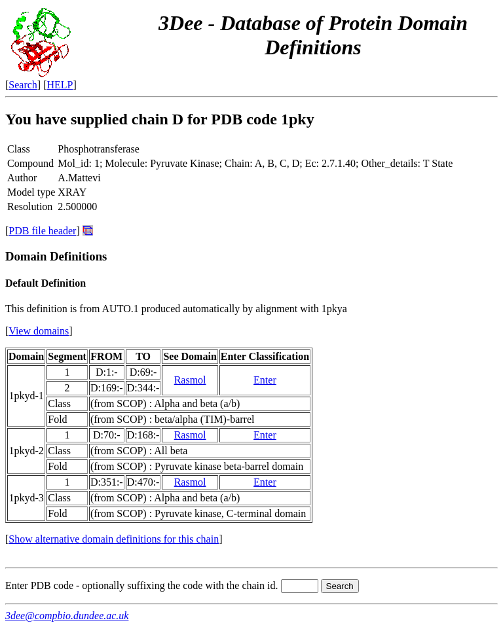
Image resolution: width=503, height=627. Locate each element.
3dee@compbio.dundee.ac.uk (66, 615)
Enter (264, 379)
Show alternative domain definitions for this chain (114, 539)
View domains (39, 330)
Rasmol (190, 379)
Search (23, 84)
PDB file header (42, 230)
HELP (60, 84)
